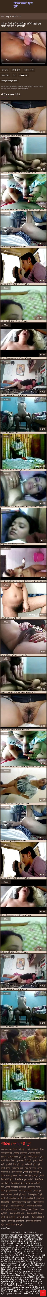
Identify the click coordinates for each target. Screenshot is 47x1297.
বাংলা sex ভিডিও (33, 1255)
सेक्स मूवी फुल (24, 1263)
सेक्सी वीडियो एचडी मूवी (14, 1225)
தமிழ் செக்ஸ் (26, 1291)
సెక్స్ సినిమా (29, 1265)
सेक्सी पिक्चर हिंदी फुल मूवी (28, 1176)
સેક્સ (20, 1241)
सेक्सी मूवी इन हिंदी (25, 1191)
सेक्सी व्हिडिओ (29, 1235)
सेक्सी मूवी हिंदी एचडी (17, 1213)
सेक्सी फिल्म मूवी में (17, 1183)
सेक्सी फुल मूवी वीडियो (9, 1191)
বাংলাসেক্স (23, 1289)
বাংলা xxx (32, 1283)
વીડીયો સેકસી (12, 1273)
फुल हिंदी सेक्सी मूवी (28, 1164)
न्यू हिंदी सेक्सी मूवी (20, 1153)
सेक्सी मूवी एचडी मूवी (35, 1195)
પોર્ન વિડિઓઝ (29, 1293)
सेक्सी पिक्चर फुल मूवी (9, 1176)
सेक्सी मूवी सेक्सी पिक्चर (29, 1210)
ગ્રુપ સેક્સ (19, 1277)
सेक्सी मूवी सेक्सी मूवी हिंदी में (9, 81)
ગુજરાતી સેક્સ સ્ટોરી (23, 1281)
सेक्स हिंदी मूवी (17, 1172)
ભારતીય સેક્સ (29, 1271)
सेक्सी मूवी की (33, 1259)
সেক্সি (15, 1251)
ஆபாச (19, 1245)
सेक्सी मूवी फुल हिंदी (17, 1206)
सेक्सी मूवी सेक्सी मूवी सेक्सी (11, 1235)
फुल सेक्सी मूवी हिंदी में (31, 1157)
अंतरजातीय (5, 70)
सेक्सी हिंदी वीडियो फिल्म (19, 1279)
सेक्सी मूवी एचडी (20, 1195)
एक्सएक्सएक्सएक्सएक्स (22, 1287)
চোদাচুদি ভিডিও (8, 1245)
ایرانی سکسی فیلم (25, 1269)
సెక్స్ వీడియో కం (33, 1275)
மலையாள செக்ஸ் (9, 1263)
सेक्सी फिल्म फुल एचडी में (23, 1179)
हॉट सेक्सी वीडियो (25, 1273)
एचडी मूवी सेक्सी (32, 1149)
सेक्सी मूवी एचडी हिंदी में (26, 1198)
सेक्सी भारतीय (23, 75)
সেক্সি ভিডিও (32, 1249)
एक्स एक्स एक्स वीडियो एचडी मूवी (13, 1149)
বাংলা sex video (8, 1243)
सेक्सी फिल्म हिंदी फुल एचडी (16, 1187)
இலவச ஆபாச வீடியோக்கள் (21, 1261)
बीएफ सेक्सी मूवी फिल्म (32, 1241)
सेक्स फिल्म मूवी (30, 1168)
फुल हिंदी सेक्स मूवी (12, 1164)
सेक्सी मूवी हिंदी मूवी (8, 1217)
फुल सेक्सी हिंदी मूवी (24, 1161)
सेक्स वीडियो (29, 1277)
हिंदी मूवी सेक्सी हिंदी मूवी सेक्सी (29, 1243)
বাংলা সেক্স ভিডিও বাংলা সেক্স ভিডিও (20, 1238)
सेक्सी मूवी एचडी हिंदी (8, 1198)
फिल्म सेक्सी (20, 1275)
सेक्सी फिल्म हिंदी (15, 1271)
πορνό (38, 1261)
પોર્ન (37, 1293)
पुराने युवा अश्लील (29, 70)
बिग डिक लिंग (5, 75)
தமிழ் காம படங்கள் (31, 1247)
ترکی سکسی (6, 1253)
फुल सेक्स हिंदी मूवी (14, 1157)
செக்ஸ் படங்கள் (25, 1285)
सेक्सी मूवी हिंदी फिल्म (34, 1213)
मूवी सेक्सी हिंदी (17, 1168)
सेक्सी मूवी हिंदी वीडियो (16, 1221)
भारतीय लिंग (21, 1259)
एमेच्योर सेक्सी (16, 70)
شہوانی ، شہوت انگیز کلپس (27, 1252)
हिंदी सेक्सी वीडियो (31, 1239)
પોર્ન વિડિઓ (12, 1285)
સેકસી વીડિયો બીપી (16, 1255)
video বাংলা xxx (14, 1267)
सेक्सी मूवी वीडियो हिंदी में (10, 1210)
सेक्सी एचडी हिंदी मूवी (31, 1172)
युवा (14, 75)
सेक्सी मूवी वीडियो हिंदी (34, 1206)
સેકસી (32, 1279)
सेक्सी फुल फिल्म (34, 1187)
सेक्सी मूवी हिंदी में (23, 1217)
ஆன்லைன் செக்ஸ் (14, 1293)
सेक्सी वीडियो (14, 1291)
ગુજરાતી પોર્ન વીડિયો (28, 1257)
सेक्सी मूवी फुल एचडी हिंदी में (21, 1202)
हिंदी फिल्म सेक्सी (29, 1267)
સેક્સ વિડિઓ (12, 1289)
